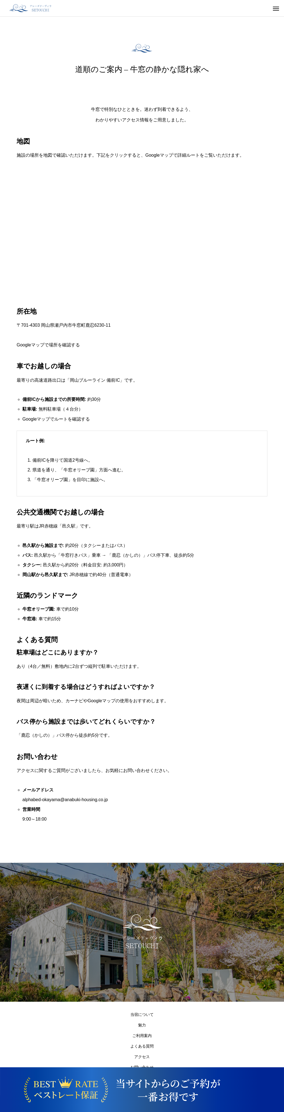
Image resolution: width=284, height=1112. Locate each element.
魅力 (142, 1025)
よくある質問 (142, 1046)
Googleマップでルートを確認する (56, 419)
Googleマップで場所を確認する (48, 345)
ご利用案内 (142, 1035)
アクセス (142, 1056)
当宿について (142, 1014)
